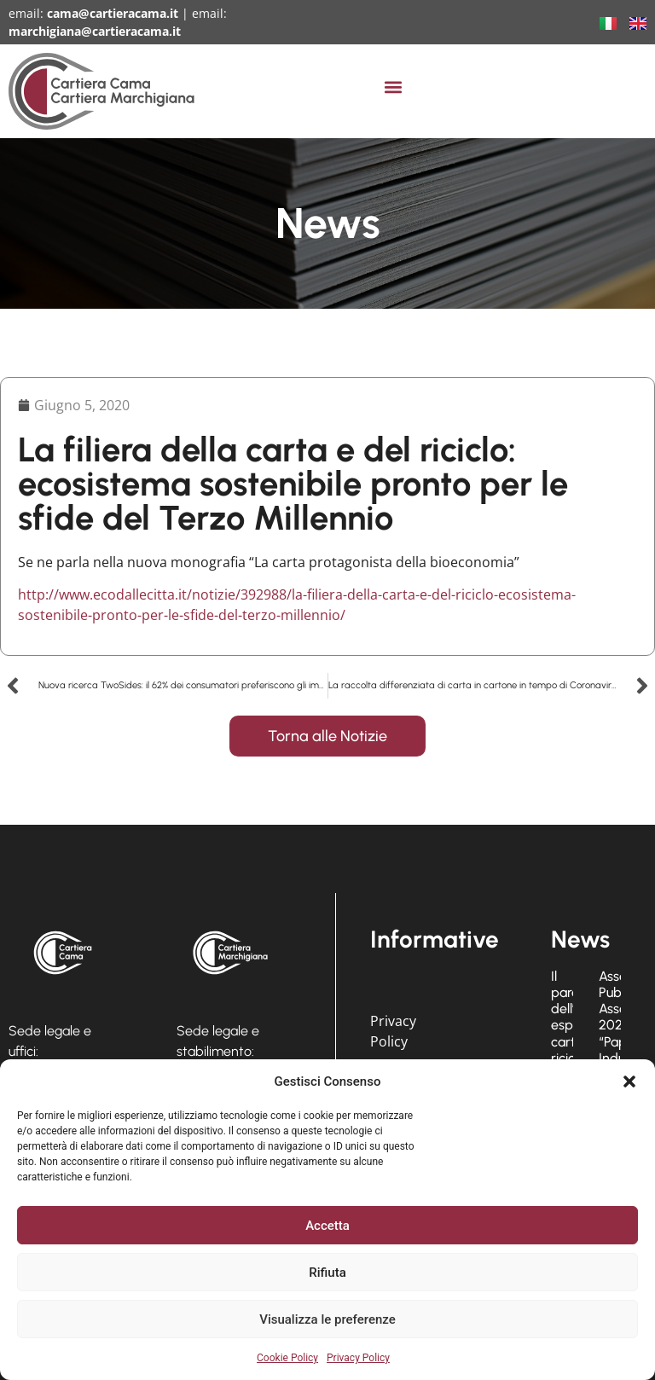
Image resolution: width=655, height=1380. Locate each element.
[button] (629, 1081)
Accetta (327, 1225)
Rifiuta (327, 1272)
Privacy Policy (358, 1358)
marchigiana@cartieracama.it (95, 31)
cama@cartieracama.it (112, 13)
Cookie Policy (287, 1358)
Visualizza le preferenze (327, 1319)
